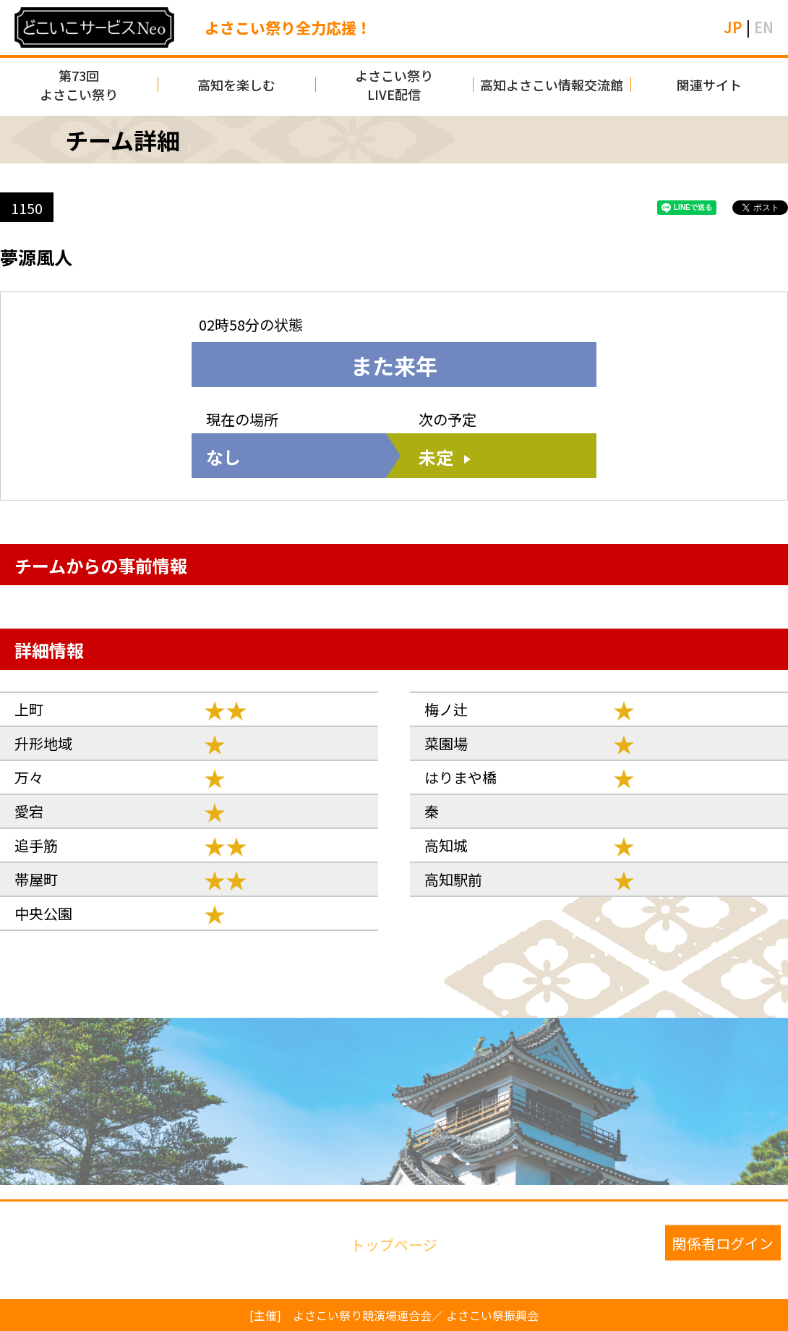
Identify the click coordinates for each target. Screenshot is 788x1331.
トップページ (394, 1243)
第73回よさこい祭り (79, 84)
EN (764, 27)
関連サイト (709, 84)
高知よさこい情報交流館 (551, 84)
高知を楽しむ (236, 84)
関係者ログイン (723, 1243)
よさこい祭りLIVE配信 (394, 84)
